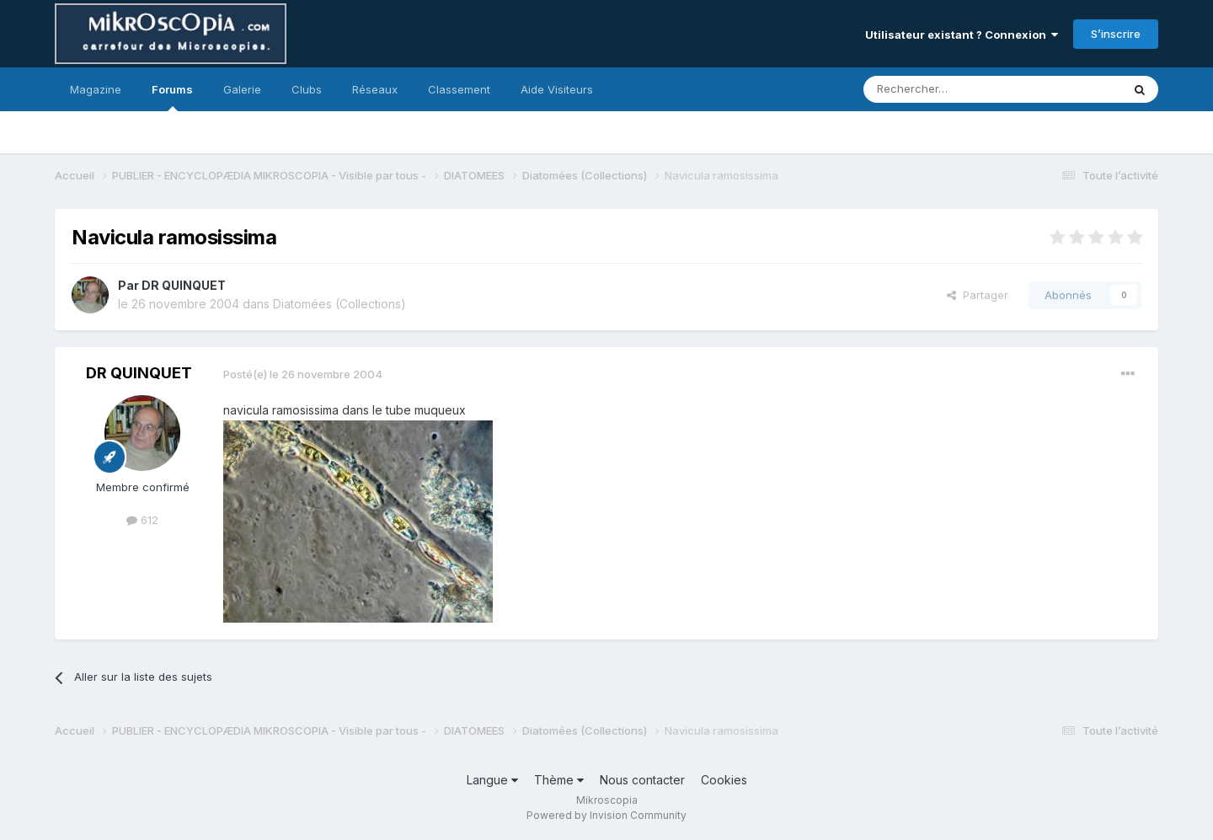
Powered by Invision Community (606, 815)
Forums (172, 97)
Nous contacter (642, 780)
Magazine (95, 89)
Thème (559, 780)
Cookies (724, 780)
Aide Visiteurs (557, 89)
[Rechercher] (955, 89)
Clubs (306, 89)
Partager (977, 295)
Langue (492, 780)
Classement (459, 89)
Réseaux (375, 89)
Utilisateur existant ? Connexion (961, 34)
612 (142, 520)
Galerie (242, 89)
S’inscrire (1116, 33)
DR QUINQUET (184, 285)
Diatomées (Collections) (339, 304)
